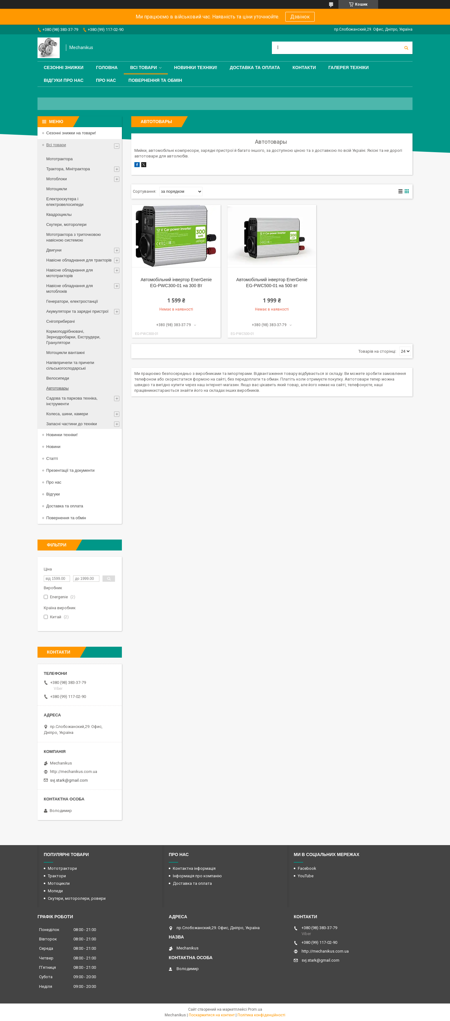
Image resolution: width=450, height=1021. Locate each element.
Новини (53, 446)
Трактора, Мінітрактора (68, 169)
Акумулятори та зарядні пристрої (77, 311)
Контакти (304, 67)
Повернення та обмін (155, 80)
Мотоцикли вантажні (65, 352)
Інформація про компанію (197, 876)
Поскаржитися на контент (212, 1015)
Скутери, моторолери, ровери (77, 898)
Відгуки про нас (63, 80)
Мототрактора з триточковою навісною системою (73, 237)
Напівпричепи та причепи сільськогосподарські (70, 365)
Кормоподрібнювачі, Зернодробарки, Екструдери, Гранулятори (73, 337)
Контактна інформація (194, 868)
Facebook (307, 868)
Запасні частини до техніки (71, 423)
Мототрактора (59, 159)
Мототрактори (62, 868)
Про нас (106, 80)
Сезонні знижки (63, 67)
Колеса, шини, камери (67, 413)
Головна (107, 67)
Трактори (57, 876)
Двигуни (54, 250)
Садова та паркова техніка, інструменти (72, 401)
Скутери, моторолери (66, 224)
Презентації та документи (70, 470)
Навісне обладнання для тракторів (79, 260)
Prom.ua (255, 1009)
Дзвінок (300, 17)
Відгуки (53, 494)
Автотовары (57, 388)
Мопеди (55, 891)
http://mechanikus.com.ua (73, 771)
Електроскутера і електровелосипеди (64, 202)
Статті (52, 458)
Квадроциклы (59, 214)
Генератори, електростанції (72, 301)
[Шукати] (406, 48)
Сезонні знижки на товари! (71, 133)
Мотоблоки (56, 179)
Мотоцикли (56, 189)
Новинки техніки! (195, 67)
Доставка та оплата (255, 67)
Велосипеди (57, 378)
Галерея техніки (348, 67)
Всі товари (143, 67)
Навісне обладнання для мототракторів (69, 273)
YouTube (305, 876)
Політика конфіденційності (261, 1015)
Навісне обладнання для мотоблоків (69, 288)
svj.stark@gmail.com (69, 780)
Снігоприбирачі (60, 321)
